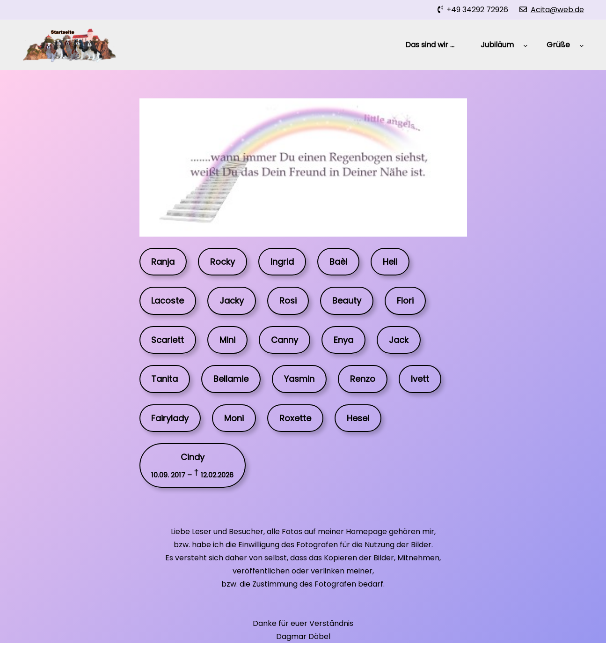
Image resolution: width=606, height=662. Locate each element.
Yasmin (299, 379)
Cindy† (192, 465)
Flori (405, 300)
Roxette (295, 418)
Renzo (362, 379)
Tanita (164, 379)
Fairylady (170, 418)
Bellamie (230, 379)
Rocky (222, 262)
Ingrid (282, 262)
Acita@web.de (557, 9)
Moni (234, 418)
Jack (399, 340)
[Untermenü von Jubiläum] (525, 45)
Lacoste (167, 300)
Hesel (358, 418)
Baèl (338, 262)
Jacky (231, 300)
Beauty (346, 300)
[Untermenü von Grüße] (581, 45)
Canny (284, 340)
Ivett (420, 379)
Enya (343, 340)
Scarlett (167, 340)
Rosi (288, 300)
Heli (390, 262)
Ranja (163, 262)
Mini (227, 340)
